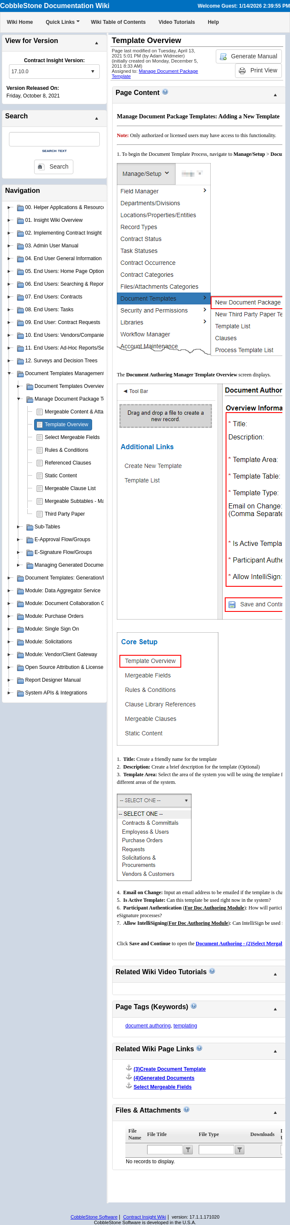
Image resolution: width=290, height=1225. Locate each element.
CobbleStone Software (93, 1216)
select (92, 71)
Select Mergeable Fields (72, 437)
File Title (157, 1134)
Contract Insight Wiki (144, 1216)
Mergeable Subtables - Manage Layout (89, 501)
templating (185, 1026)
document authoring (148, 1026)
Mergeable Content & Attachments (84, 412)
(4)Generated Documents (163, 1078)
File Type (209, 1134)
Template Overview (66, 424)
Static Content (61, 476)
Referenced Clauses (68, 463)
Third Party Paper (65, 514)
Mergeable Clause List (70, 488)
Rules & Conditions (66, 450)
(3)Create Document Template (169, 1069)
